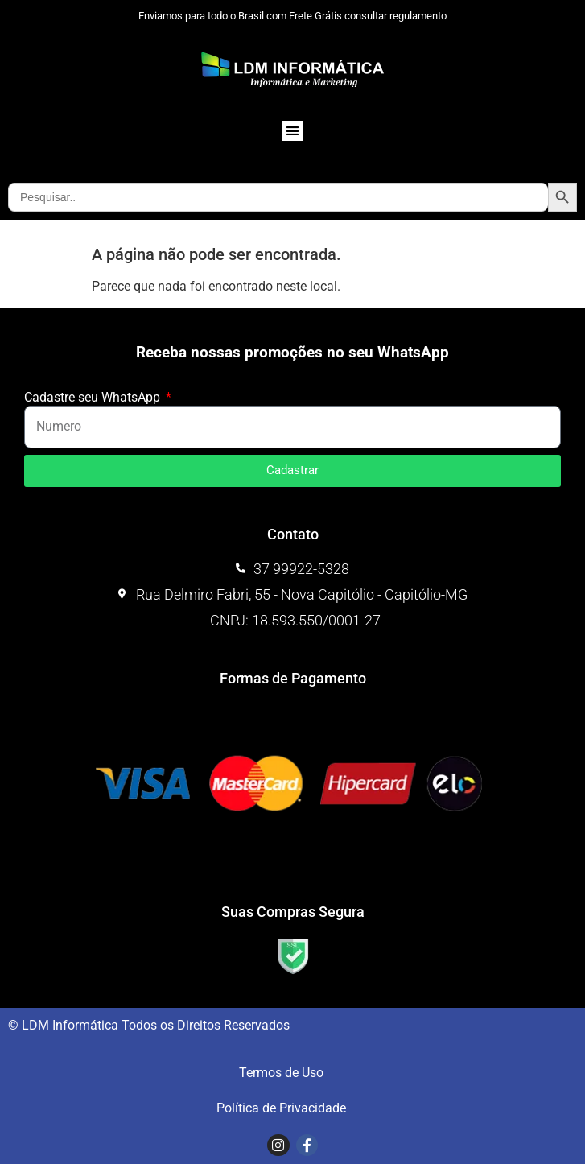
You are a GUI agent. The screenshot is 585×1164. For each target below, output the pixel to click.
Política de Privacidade (281, 1108)
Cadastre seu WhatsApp (93, 398)
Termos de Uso (281, 1072)
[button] (292, 131)
